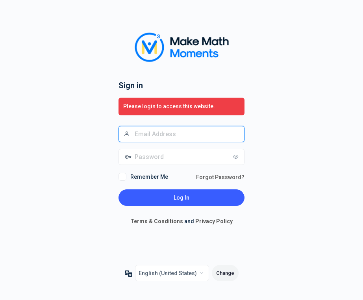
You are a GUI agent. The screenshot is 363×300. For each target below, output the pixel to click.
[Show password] (236, 157)
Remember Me (149, 177)
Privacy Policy (214, 221)
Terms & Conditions (156, 221)
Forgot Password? (220, 177)
